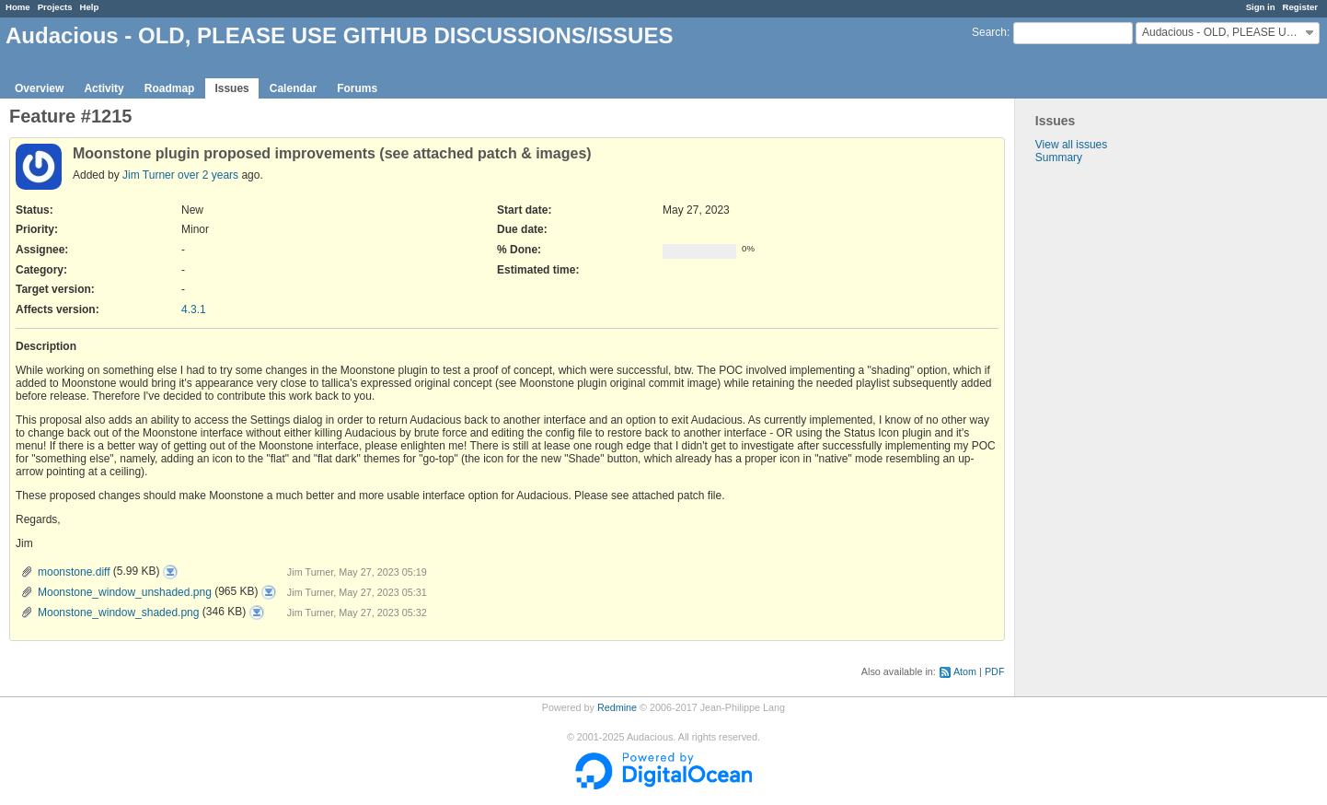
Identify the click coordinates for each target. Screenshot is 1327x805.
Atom (964, 671)
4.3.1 (193, 309)
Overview (39, 88)
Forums (357, 88)
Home (18, 7)
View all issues (1071, 144)
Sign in (1260, 7)
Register (1300, 7)
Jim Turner (148, 175)
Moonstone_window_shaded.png (118, 612)
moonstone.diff (74, 572)
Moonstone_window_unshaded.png (125, 592)
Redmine (617, 707)
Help (89, 7)
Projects (55, 7)
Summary (1058, 157)
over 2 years (208, 175)
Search (989, 32)
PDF (995, 671)
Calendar (293, 88)
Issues (231, 88)
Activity (103, 88)
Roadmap (169, 88)
